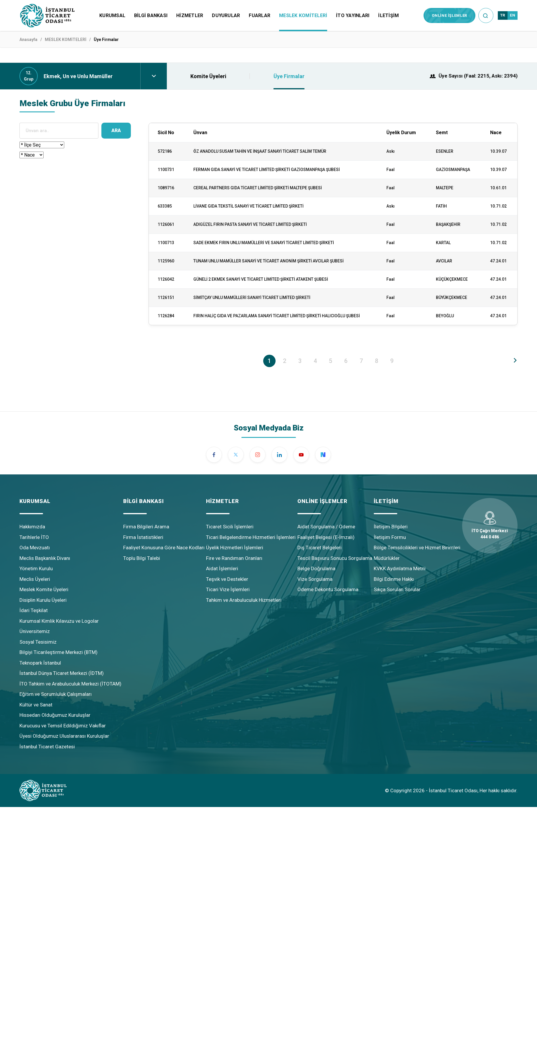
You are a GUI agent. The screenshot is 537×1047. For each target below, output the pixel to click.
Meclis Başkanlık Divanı (44, 558)
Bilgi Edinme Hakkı (394, 579)
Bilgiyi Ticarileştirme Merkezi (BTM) (58, 652)
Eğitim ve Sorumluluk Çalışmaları (55, 694)
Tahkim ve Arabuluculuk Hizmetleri (243, 600)
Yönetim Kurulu (36, 568)
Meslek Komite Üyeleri (43, 589)
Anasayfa (28, 39)
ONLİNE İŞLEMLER (449, 15)
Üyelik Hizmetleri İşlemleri (234, 547)
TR (502, 15)
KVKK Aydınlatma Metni (400, 568)
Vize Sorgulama (314, 579)
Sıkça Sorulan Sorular (397, 589)
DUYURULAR (226, 15)
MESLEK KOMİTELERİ (303, 15)
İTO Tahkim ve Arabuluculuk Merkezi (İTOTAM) (70, 684)
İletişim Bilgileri (391, 527)
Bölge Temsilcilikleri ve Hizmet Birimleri (417, 547)
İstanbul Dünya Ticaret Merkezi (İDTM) (61, 673)
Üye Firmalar (289, 76)
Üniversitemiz (34, 631)
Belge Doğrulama (316, 568)
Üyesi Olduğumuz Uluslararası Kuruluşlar (64, 736)
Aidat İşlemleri (222, 568)
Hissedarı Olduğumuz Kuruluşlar (54, 715)
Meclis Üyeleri (34, 579)
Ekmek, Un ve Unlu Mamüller (78, 76)
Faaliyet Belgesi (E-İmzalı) (326, 537)
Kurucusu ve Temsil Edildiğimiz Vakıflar (62, 726)
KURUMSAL (112, 15)
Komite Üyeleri (208, 76)
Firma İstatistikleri (143, 537)
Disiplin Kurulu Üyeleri (43, 600)
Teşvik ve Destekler (227, 579)
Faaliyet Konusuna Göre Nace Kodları (164, 547)
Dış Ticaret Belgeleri (319, 547)
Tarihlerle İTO (34, 537)
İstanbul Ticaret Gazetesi (47, 746)
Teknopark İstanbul (40, 663)
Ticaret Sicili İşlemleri (229, 527)
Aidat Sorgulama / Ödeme (326, 527)
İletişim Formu (390, 537)
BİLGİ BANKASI (150, 15)
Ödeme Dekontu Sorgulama (327, 589)
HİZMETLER (189, 15)
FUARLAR (259, 15)
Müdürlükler (387, 558)
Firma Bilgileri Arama (146, 527)
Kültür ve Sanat (35, 705)
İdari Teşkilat (33, 610)
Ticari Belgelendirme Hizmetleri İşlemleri (251, 537)
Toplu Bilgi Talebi (141, 558)
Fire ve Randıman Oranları (234, 558)
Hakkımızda (32, 527)
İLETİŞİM (388, 15)
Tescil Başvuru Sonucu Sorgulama (334, 558)
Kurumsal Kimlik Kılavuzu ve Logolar (59, 621)
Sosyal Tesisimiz (38, 642)
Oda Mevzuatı (34, 547)
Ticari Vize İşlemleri (228, 589)
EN (512, 15)
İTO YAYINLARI (352, 15)
